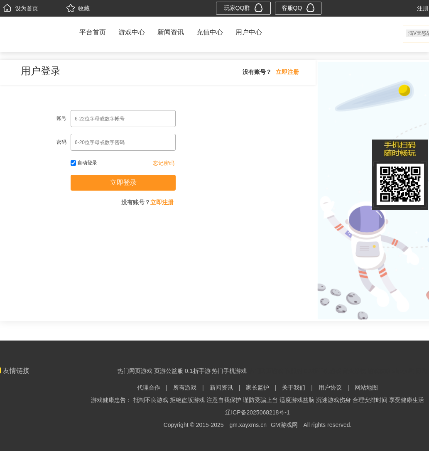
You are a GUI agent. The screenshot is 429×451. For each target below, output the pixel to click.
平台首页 (92, 32)
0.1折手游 (197, 371)
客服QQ (298, 7)
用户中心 (248, 32)
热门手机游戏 (229, 371)
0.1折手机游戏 (322, 371)
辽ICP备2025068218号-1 (257, 412)
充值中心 (209, 32)
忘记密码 (163, 163)
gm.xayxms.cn (248, 425)
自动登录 (84, 163)
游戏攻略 (379, 371)
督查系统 (354, 371)
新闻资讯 (170, 32)
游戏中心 (131, 32)
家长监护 (257, 387)
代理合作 (148, 387)
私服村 (293, 371)
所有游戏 (184, 387)
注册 (423, 8)
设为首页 (20, 8)
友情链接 (16, 370)
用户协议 (330, 387)
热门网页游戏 (135, 371)
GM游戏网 (284, 425)
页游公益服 (168, 371)
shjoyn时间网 (409, 371)
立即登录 (123, 182)
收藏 (78, 8)
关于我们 (293, 387)
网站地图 (366, 387)
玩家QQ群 (243, 7)
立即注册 (287, 72)
